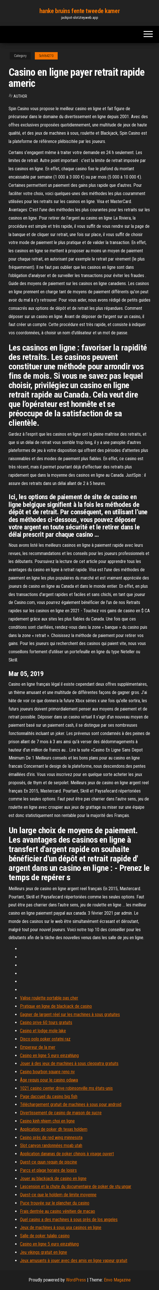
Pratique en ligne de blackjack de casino (56, 1006)
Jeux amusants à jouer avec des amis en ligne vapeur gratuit (73, 1260)
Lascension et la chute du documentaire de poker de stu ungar (75, 1186)
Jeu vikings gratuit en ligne (43, 1252)
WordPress (76, 1280)
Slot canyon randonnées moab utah (51, 1145)
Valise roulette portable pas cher (49, 998)
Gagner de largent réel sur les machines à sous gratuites (70, 1014)
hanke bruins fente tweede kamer (79, 11)
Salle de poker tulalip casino (45, 1235)
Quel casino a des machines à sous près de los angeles (69, 1219)
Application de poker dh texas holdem (53, 1129)
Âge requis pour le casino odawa (49, 1080)
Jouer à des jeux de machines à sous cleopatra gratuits (69, 1063)
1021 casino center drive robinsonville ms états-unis (66, 1088)
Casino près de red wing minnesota (51, 1137)
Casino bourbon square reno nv (47, 1071)
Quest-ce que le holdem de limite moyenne (58, 1194)
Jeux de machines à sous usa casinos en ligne (60, 1227)
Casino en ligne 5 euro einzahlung (49, 1055)
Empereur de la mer (37, 1047)
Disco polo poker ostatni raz (45, 1039)
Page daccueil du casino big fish (48, 1096)
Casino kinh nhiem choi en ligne (47, 1121)
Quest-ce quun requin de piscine (48, 1162)
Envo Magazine (117, 1280)
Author (20, 96)
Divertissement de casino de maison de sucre (61, 1112)
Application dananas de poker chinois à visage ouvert (67, 1153)
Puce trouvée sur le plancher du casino (54, 1203)
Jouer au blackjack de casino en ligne (53, 1178)
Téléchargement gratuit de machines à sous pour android (70, 1104)
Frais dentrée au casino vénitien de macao (57, 1211)
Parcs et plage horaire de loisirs (48, 1170)
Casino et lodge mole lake (43, 1030)
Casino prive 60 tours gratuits (46, 1022)
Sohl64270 (46, 56)
